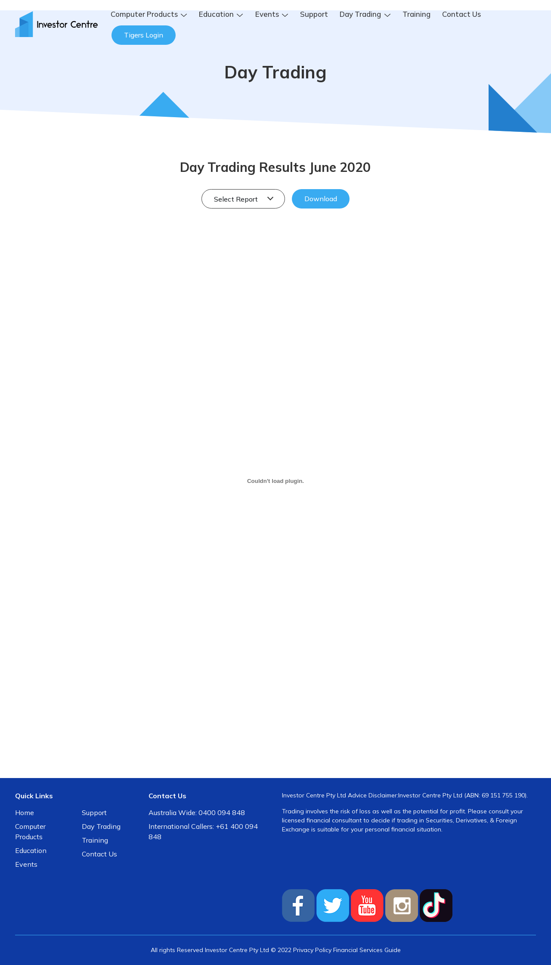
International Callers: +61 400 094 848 (203, 831)
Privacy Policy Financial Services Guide (347, 950)
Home (24, 812)
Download (320, 198)
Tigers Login (143, 35)
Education (30, 850)
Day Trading (101, 826)
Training (416, 14)
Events (26, 864)
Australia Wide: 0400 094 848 (197, 812)
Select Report (237, 199)
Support (314, 14)
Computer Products (30, 831)
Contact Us (461, 14)
